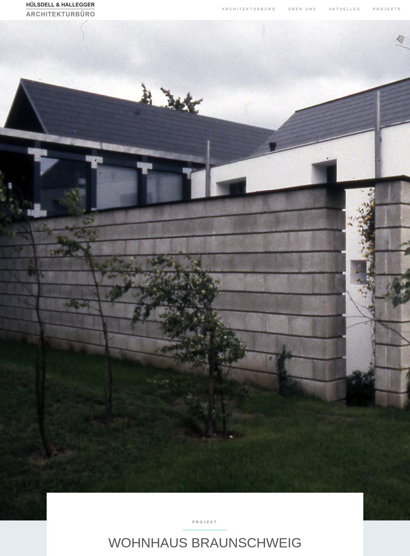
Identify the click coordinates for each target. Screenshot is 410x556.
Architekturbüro (249, 9)
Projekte (387, 9)
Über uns (302, 9)
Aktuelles (345, 9)
